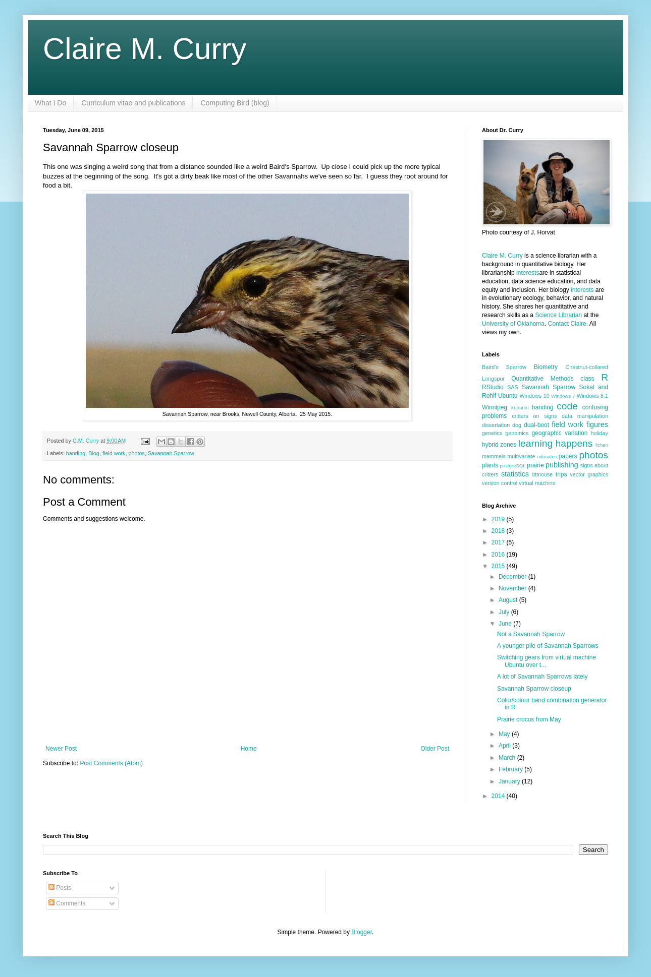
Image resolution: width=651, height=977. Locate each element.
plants (490, 465)
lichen (601, 445)
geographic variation (559, 433)
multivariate (521, 456)
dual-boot (536, 425)
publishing (562, 465)
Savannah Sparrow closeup (534, 688)
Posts (59, 887)
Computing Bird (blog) (234, 103)
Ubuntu (508, 395)
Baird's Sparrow (504, 367)
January (510, 781)
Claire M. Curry (144, 49)
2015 (499, 566)
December (513, 576)
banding (75, 453)
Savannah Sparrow (171, 453)
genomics (516, 433)
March (508, 757)
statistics (515, 474)
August (509, 599)
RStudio (493, 387)
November (513, 588)
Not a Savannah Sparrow (531, 634)
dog (516, 425)
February (511, 769)
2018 (499, 530)
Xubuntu (520, 407)
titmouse (542, 474)
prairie (535, 465)
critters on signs (534, 416)
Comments (66, 903)
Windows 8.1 (592, 396)
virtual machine (537, 483)
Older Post (434, 748)
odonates (547, 456)
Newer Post (61, 748)
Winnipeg (494, 407)
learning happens (555, 443)
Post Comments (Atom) (111, 763)
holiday (599, 433)
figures (597, 424)
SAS (512, 387)
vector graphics (589, 474)
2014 (499, 796)
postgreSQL (512, 465)
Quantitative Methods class (552, 378)
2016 (499, 554)
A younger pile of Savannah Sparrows (548, 645)
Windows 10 (534, 396)
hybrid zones (499, 444)
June (506, 623)
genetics (492, 433)
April (505, 745)
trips (561, 474)
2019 (499, 519)
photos (137, 453)
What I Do (50, 103)
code (567, 406)
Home (249, 748)
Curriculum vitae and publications (133, 103)
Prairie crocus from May (529, 719)
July (505, 612)
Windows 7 (563, 396)
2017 (499, 542)
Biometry (546, 367)
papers (568, 456)
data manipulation (585, 416)
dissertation (496, 425)
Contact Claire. (568, 323)
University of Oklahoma (513, 323)
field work (114, 453)
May (505, 734)
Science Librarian (558, 315)
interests (527, 272)
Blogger (361, 932)
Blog (93, 453)
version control (499, 483)
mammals (494, 456)
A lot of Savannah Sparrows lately (542, 676)
